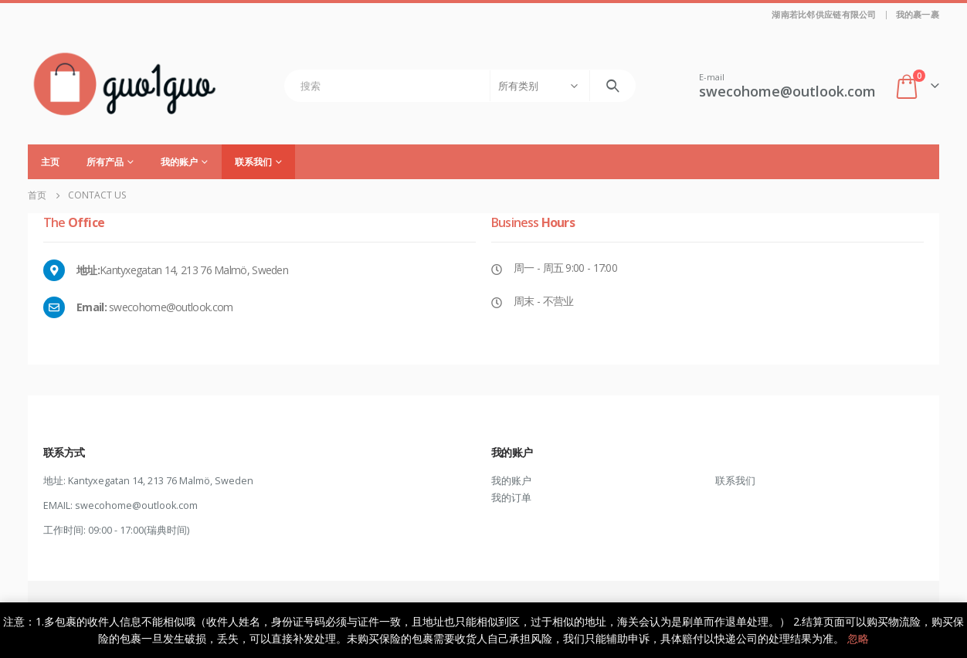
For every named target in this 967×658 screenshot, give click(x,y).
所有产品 (105, 161)
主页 (50, 161)
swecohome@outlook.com (136, 505)
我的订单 (511, 497)
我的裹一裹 (917, 14)
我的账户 (179, 161)
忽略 (858, 638)
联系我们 (253, 161)
